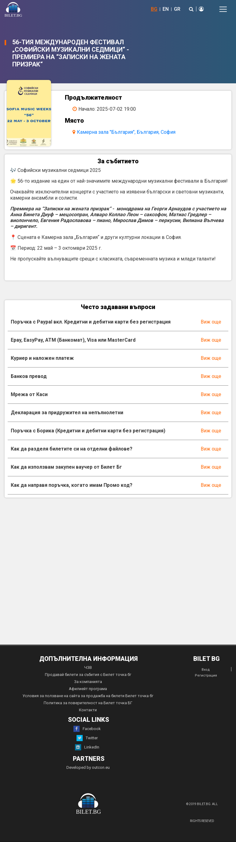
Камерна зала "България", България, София (126, 132)
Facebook (87, 729)
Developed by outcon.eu (88, 767)
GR (177, 9)
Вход (206, 669)
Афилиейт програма (88, 689)
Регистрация (206, 675)
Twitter (87, 738)
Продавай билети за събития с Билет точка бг (88, 675)
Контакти (88, 710)
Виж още (211, 322)
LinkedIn (87, 747)
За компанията (88, 682)
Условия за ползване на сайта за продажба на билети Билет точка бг (87, 696)
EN (166, 9)
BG (154, 9)
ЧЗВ (88, 667)
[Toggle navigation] (223, 9)
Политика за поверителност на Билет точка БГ (88, 703)
